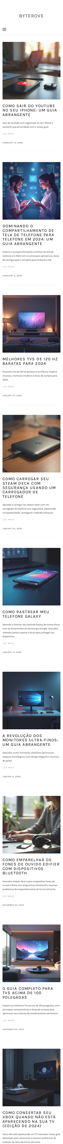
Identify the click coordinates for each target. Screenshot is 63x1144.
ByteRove (31, 16)
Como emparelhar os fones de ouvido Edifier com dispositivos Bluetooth (31, 866)
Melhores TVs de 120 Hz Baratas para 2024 (30, 361)
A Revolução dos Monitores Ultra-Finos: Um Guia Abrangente (31, 740)
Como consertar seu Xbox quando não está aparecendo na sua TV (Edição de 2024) (29, 1119)
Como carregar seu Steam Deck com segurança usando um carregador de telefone (29, 487)
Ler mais (8, 133)
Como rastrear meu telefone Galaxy (26, 613)
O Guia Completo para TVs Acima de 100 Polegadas (28, 993)
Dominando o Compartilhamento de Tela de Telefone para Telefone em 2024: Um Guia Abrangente (28, 235)
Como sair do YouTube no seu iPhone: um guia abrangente (30, 110)
